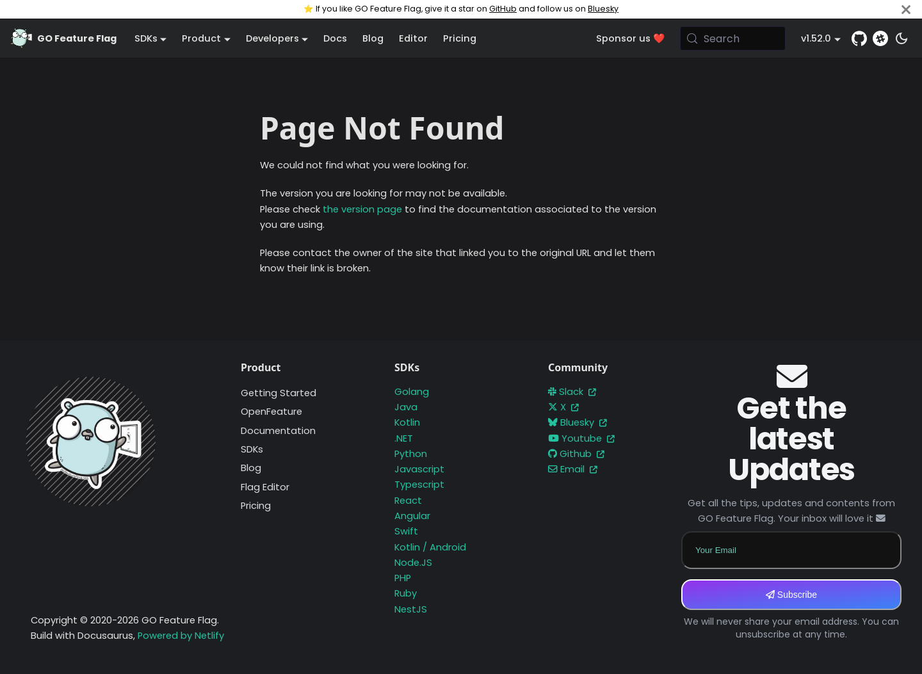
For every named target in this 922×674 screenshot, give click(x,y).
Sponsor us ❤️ (630, 38)
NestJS (410, 609)
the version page (362, 209)
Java (405, 407)
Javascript (419, 469)
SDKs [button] (146, 38)
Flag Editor (265, 487)
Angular (412, 516)
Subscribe (791, 595)
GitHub (503, 8)
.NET (403, 438)
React (408, 500)
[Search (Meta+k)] (733, 38)
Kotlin (407, 422)
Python (410, 453)
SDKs (252, 449)
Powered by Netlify (181, 635)
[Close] (906, 9)
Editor (413, 38)
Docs (335, 38)
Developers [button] (272, 38)
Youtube (581, 438)
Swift (406, 531)
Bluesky (603, 8)
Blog (373, 38)
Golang (411, 391)
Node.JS (413, 562)
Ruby (405, 593)
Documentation (278, 430)
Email (572, 469)
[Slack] (880, 38)
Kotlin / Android (430, 547)
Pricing (459, 38)
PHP (402, 578)
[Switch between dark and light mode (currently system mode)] (901, 38)
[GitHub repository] (859, 38)
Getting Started (278, 393)
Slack (572, 391)
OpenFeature (271, 411)
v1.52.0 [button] (816, 38)
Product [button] (201, 38)
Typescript (419, 484)
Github (576, 453)
